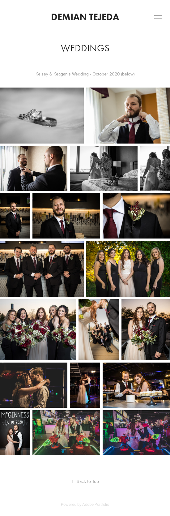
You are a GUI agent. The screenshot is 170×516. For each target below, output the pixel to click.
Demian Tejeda (85, 17)
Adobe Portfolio (95, 504)
